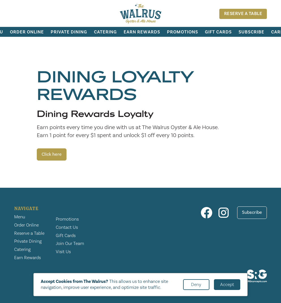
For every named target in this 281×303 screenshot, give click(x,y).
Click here (52, 154)
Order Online (27, 32)
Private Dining (69, 32)
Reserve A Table (243, 13)
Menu (19, 217)
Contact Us (67, 227)
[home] (141, 14)
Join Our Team (70, 243)
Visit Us (63, 252)
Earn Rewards (142, 32)
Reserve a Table (29, 233)
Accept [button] (227, 284)
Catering (105, 32)
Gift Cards (218, 32)
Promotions (182, 32)
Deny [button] (196, 284)
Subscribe (251, 32)
